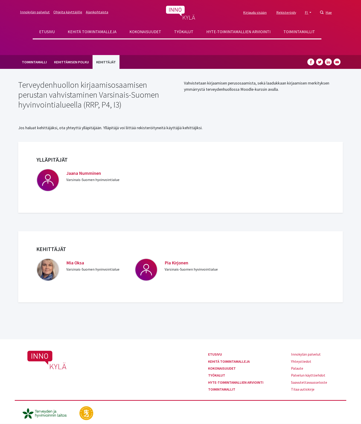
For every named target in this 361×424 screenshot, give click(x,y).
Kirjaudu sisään (255, 12)
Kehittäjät (106, 62)
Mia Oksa (75, 263)
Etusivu (47, 31)
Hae (329, 12)
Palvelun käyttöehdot (308, 375)
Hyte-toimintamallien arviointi (238, 31)
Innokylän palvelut (35, 12)
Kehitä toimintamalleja (92, 31)
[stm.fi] (86, 412)
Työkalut (183, 31)
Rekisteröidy (286, 12)
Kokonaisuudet (145, 31)
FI (307, 12)
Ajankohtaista (97, 12)
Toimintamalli (34, 62)
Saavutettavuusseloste (309, 382)
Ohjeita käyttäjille (67, 12)
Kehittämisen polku (71, 62)
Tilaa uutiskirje (302, 389)
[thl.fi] (47, 412)
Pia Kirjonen (176, 263)
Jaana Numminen (83, 173)
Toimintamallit (299, 31)
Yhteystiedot (301, 361)
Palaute (297, 368)
